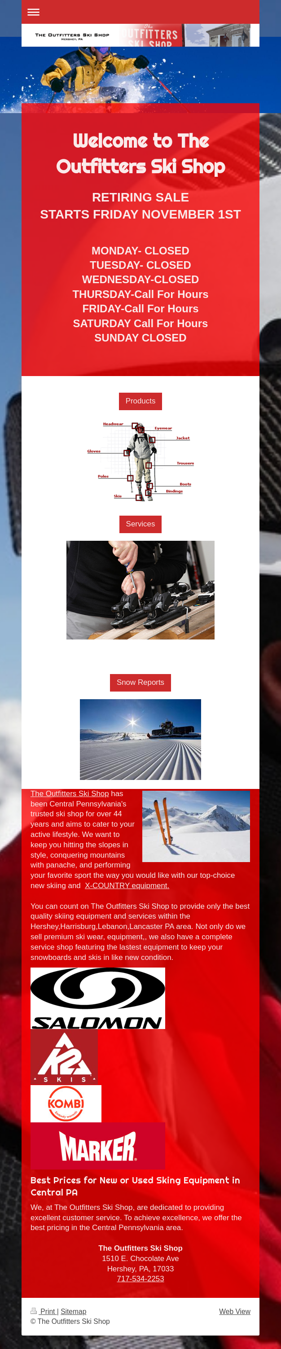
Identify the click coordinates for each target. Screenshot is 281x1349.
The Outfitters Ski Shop (70, 793)
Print (44, 1311)
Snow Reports (140, 682)
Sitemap (73, 1311)
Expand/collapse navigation (140, 12)
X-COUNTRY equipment (126, 885)
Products (141, 401)
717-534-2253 (140, 1279)
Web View (234, 1311)
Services (140, 524)
